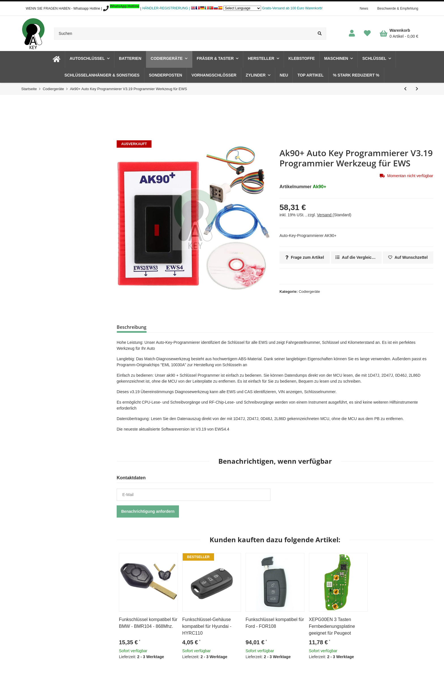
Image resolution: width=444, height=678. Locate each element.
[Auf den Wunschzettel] (408, 257)
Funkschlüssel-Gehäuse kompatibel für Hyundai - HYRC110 (206, 626)
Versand (324, 215)
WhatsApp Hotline (124, 6)
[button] (351, 33)
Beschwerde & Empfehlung (397, 8)
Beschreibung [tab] (131, 327)
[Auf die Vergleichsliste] (356, 257)
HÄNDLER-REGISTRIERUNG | (166, 8)
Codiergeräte (309, 291)
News (364, 8)
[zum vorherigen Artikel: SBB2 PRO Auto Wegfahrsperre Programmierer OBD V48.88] (405, 89)
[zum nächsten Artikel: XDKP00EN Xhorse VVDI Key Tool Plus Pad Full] (417, 89)
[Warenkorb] (399, 33)
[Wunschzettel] (367, 33)
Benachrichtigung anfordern (147, 511)
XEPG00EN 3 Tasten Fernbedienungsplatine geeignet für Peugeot (332, 626)
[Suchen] (183, 33)
